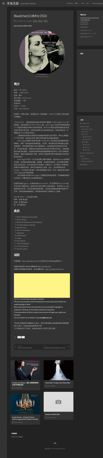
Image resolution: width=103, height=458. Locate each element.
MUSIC (40, 21)
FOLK (79, 3)
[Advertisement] (42, 286)
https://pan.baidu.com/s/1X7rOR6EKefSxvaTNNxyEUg (41, 261)
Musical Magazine (94, 3)
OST (84, 3)
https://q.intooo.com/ (45, 267)
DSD (19, 337)
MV (83, 156)
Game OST (87, 137)
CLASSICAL (66, 3)
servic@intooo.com (46, 318)
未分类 (84, 165)
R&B (86, 147)
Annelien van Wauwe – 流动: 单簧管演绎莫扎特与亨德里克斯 (25, 384)
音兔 (30, 21)
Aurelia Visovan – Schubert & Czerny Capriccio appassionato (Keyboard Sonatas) (25, 418)
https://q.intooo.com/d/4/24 (55, 269)
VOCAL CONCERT (87, 161)
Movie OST (87, 140)
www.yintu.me (84, 22)
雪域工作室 (14, 437)
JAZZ (34, 21)
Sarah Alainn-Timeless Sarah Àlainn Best (57, 383)
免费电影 (20, 437)
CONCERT (85, 159)
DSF (23, 337)
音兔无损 (16, 3)
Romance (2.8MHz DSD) (52, 415)
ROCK (86, 150)
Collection (84, 124)
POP (73, 3)
